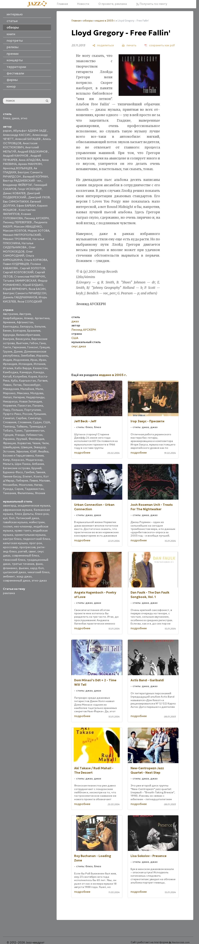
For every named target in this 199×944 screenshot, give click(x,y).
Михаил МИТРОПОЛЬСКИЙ (22, 235)
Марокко (9, 393)
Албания (38, 464)
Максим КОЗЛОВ (14, 230)
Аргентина (42, 318)
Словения (24, 422)
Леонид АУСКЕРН (36, 218)
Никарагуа (10, 401)
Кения (39, 455)
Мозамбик (10, 485)
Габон (34, 343)
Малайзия (27, 389)
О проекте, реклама (112, 4)
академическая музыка (34, 505)
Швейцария (11, 447)
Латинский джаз (27, 518)
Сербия (21, 418)
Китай (7, 376)
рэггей (22, 551)
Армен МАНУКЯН (30, 164)
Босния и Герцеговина (18, 455)
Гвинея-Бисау (12, 476)
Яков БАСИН (36, 289)
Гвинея (40, 472)
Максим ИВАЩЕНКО (28, 226)
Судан (37, 422)
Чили (45, 443)
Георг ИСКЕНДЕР (30, 189)
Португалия (32, 410)
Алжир (28, 318)
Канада (38, 372)
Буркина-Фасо (13, 472)
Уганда (20, 435)
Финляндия (36, 439)
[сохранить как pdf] (159, 45)
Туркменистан (34, 430)
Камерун (26, 372)
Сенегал (8, 418)
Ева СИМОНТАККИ (16, 201)
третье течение (23, 564)
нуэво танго (23, 530)
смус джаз (78, 346)
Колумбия (20, 376)
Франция (9, 443)
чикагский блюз (38, 572)
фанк (39, 564)
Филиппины (25, 493)
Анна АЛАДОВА (29, 160)
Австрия (25, 314)
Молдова (36, 393)
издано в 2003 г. (105, 20)
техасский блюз (14, 560)
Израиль (42, 355)
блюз (6, 118)
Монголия (26, 485)
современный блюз (25, 555)
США (46, 422)
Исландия (25, 364)
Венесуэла (23, 339)
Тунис (18, 430)
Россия (27, 414)
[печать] (129, 45)
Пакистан (24, 405)
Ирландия (10, 364)
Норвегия (9, 405)
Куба (14, 380)
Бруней (36, 468)
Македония (11, 389)
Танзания (9, 493)
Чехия (36, 443)
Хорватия (24, 443)
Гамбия (29, 472)
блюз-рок (42, 514)
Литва (17, 385)
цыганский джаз (14, 572)
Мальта (8, 464)
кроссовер (10, 547)
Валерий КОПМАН (35, 176)
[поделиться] (103, 45)
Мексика (23, 393)
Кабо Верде (23, 368)
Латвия (42, 380)
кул (5, 518)
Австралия (10, 314)
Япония (40, 493)
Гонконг (32, 347)
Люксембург (31, 385)
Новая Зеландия (30, 401)
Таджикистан (34, 489)
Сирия (19, 489)
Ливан (7, 385)
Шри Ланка (23, 464)
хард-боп (37, 568)
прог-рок (35, 543)
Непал (7, 397)
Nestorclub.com (181, 942)
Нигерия (19, 397)
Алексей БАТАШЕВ (28, 139)
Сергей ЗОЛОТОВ (32, 268)
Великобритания (28, 335)
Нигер (38, 485)
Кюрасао (17, 460)
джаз (15, 118)
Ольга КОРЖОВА (35, 260)
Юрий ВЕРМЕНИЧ (15, 289)
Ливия (33, 480)
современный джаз (16, 580)
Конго (38, 476)
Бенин (7, 330)
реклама (9, 593)
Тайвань (22, 426)
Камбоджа (10, 372)
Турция (8, 435)
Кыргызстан (27, 380)
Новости (83, 4)
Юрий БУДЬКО (33, 285)
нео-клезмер (23, 526)
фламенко (10, 568)
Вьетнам (22, 343)
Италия (8, 368)
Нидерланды (35, 397)
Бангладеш (11, 326)
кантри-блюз (12, 539)
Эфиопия (22, 451)
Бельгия (40, 326)
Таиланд (9, 426)
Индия (7, 360)
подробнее (82, 452)
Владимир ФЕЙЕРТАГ (17, 185)
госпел (7, 526)
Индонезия (21, 360)
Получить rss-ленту (151, 4)
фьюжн (24, 568)
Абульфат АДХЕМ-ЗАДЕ (30, 130)
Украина (9, 439)
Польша (17, 410)
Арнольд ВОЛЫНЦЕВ (17, 168)
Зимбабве (28, 355)
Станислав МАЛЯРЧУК (29, 276)
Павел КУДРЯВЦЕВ (16, 264)
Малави (44, 480)
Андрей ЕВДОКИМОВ (33, 151)
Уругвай (21, 439)
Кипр (6, 460)
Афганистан (25, 322)
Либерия (22, 480)
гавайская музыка (15, 522)
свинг (32, 551)
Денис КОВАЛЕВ (14, 193)
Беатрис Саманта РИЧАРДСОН (24, 293)
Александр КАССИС (17, 135)
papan (7, 130)
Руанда (8, 489)
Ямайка (43, 451)
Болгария (19, 330)
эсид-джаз (24, 576)
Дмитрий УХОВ (39, 197)
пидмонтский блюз (36, 539)
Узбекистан (34, 435)
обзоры (88, 20)
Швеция (26, 447)
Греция (45, 347)
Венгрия (8, 339)
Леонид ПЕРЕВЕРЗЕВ (17, 222)
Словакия (9, 422)
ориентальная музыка (30, 535)
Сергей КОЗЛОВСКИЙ (18, 272)
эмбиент (9, 576)
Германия (19, 347)
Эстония (9, 451)
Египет (27, 476)
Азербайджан (13, 318)
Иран (42, 360)
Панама (37, 405)
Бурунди (9, 335)
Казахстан (40, 368)
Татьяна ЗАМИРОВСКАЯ (19, 280)
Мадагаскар (34, 460)
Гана (42, 343)
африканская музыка (17, 510)
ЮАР (33, 451)
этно (24, 118)
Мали (39, 389)
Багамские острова (16, 468)
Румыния (40, 414)
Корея (32, 376)
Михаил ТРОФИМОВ (17, 239)
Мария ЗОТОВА (38, 230)
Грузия (7, 351)
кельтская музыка (15, 543)
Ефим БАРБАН (26, 205)
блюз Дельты (24, 514)
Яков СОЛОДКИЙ (29, 301)
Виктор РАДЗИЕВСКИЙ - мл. (22, 180)
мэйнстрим (37, 522)
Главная (62, 4)
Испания (39, 364)
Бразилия (33, 330)
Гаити (7, 347)
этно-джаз (39, 580)
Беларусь (26, 326)
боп (11, 518)
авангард (9, 505)
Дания (18, 351)
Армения (9, 322)
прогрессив (27, 547)
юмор (11, 86)
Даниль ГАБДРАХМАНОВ (20, 297)
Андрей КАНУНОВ (16, 155)
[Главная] (38, 4)
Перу (6, 410)
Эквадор (40, 447)
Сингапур (34, 418)
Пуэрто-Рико (12, 414)
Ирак (33, 360)
